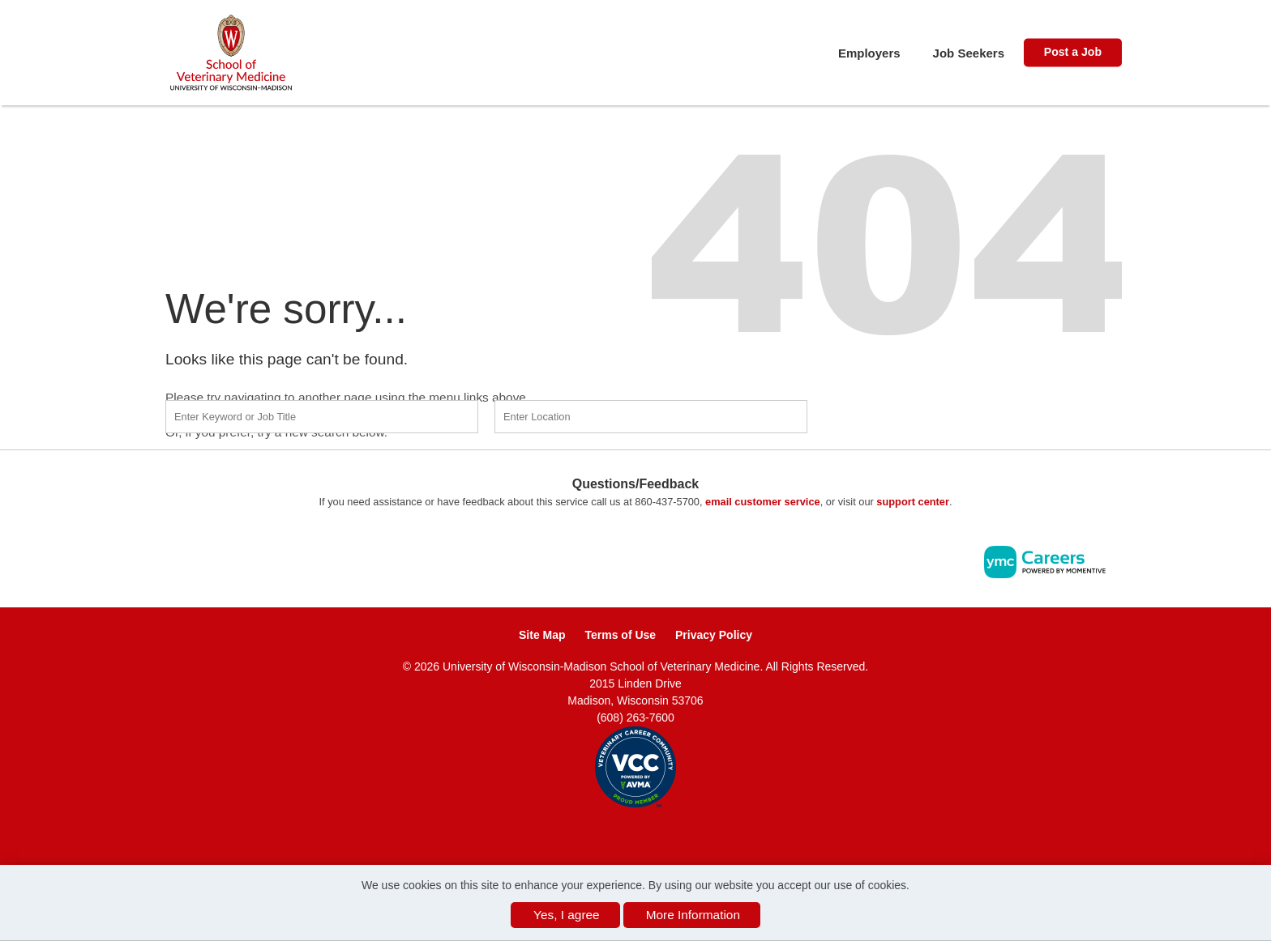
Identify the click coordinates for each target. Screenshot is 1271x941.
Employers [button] (869, 53)
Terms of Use (620, 634)
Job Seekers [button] (968, 53)
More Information (693, 915)
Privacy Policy (713, 634)
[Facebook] (618, 834)
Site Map (542, 634)
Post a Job (1073, 51)
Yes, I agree (566, 915)
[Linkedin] (635, 834)
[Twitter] (653, 834)
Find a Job (917, 414)
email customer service (762, 502)
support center (912, 502)
